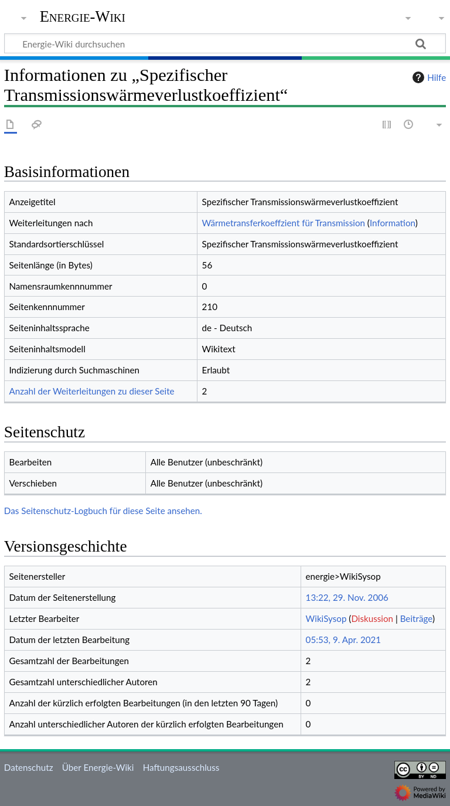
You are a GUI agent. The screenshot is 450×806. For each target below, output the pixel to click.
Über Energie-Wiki (98, 767)
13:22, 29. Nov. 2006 (347, 597)
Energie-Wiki (82, 17)
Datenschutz (28, 767)
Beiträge (416, 618)
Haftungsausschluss (181, 767)
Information (392, 222)
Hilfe (428, 77)
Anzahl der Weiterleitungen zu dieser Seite (91, 391)
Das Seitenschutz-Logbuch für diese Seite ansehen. (103, 510)
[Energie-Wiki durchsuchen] (225, 43)
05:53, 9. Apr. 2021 (343, 639)
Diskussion (372, 618)
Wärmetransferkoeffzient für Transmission (283, 222)
